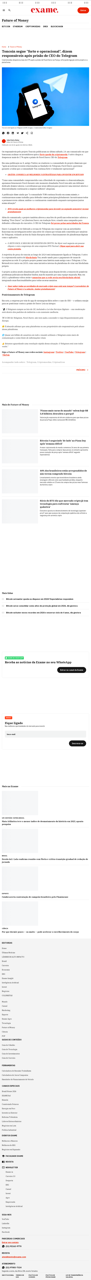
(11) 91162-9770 (13, 1246)
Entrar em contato (10, 1242)
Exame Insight (7, 978)
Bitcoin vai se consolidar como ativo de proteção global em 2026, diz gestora (41, 606)
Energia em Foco (8, 1108)
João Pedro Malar (13, 140)
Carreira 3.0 (10, 1176)
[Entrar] (83, 10)
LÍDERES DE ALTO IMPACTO (13, 957)
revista (10, 1162)
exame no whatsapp (14, 658)
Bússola (5, 1100)
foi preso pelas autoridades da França (70, 223)
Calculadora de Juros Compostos (15, 1075)
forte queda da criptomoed (53, 154)
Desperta (9, 1181)
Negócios (5, 991)
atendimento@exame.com (14, 1257)
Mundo (4, 1002)
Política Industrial (9, 1130)
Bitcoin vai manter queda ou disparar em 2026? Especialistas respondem (39, 599)
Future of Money (15, 20)
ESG (3, 974)
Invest (8, 718)
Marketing (6, 1010)
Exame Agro (7, 1019)
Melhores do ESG (9, 1145)
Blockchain (57, 26)
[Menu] (4, 10)
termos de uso (20, 1276)
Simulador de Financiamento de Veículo (18, 1079)
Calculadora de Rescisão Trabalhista (16, 1071)
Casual (4, 1006)
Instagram (6, 1228)
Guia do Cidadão (8, 1045)
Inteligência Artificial (10, 983)
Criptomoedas (32, 26)
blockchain (31, 257)
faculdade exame (14, 1156)
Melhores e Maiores (10, 1141)
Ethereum (18, 26)
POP (3, 1036)
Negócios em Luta (9, 1126)
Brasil (4, 961)
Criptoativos (58, 362)
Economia (6, 970)
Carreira (5, 965)
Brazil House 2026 (9, 1091)
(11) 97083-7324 (13, 1267)
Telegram (62, 157)
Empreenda (10, 1202)
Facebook (6, 1232)
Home (4, 47)
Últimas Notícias (8, 953)
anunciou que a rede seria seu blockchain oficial (56, 277)
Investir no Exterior (9, 1113)
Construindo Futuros (10, 1104)
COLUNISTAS (7, 995)
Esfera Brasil (18, 818)
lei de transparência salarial (74, 1276)
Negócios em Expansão (11, 1150)
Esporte (5, 1015)
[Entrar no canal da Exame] (71, 670)
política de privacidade (50, 1276)
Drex (45, 26)
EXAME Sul (6, 1096)
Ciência (5, 1032)
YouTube (5, 1219)
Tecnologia (6, 1023)
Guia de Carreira (8, 1058)
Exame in (9, 1172)
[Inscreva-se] (77, 743)
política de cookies (33, 1276)
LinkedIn (5, 1223)
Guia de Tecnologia (9, 1049)
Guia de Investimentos (11, 1054)
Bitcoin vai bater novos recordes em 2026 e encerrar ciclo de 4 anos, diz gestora (43, 612)
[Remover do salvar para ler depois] (31, 133)
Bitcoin (6, 26)
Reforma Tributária (10, 1117)
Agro (8, 1198)
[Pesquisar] (9, 10)
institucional (8, 1275)
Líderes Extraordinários (11, 1121)
